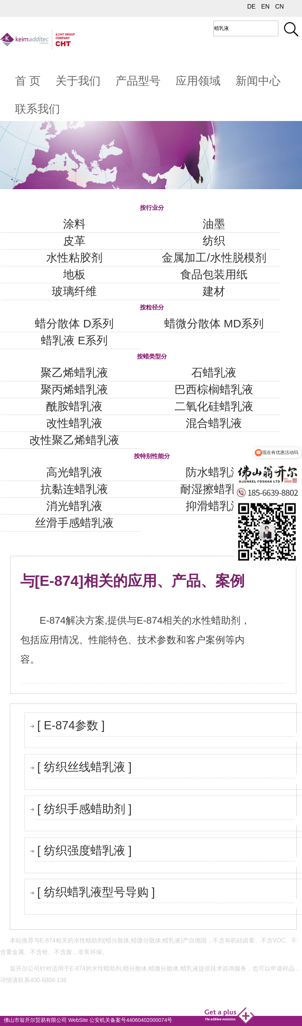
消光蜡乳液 (74, 506)
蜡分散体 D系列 (74, 323)
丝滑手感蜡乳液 (74, 523)
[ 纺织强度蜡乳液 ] (84, 850)
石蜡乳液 (213, 372)
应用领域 (198, 81)
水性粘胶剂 (74, 257)
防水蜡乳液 (214, 472)
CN (279, 6)
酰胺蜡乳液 (74, 406)
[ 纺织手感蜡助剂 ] (84, 808)
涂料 (74, 224)
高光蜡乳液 (74, 472)
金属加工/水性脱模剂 (214, 257)
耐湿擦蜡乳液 (214, 489)
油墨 (214, 224)
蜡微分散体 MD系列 (214, 323)
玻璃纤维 (74, 291)
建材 (214, 291)
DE (251, 6)
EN (265, 6)
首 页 (28, 81)
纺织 (214, 240)
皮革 (74, 240)
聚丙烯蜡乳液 (74, 389)
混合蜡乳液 (214, 423)
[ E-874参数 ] (71, 725)
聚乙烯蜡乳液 (74, 372)
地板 (74, 274)
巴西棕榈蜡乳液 (213, 389)
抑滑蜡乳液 (214, 506)
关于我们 (78, 81)
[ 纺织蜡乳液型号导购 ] (96, 892)
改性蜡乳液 (74, 423)
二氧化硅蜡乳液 (213, 406)
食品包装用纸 (214, 274)
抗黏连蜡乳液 (74, 489)
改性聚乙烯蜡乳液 (74, 440)
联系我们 (37, 109)
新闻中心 (258, 81)
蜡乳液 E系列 (74, 340)
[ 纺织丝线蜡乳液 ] (84, 767)
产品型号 (138, 81)
